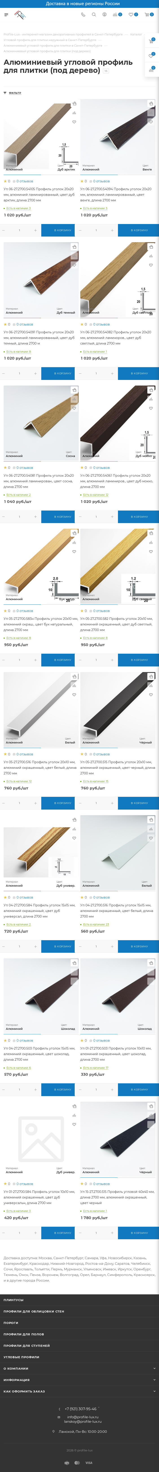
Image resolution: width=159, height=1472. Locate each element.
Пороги (11, 1323)
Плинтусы (13, 1300)
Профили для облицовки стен (34, 1311)
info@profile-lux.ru (82, 1417)
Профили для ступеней (27, 1345)
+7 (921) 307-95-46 (80, 1409)
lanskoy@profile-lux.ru (83, 1421)
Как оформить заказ (24, 1391)
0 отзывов (25, 181)
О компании (16, 1368)
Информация (17, 1380)
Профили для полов (24, 1334)
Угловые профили (21, 1357)
